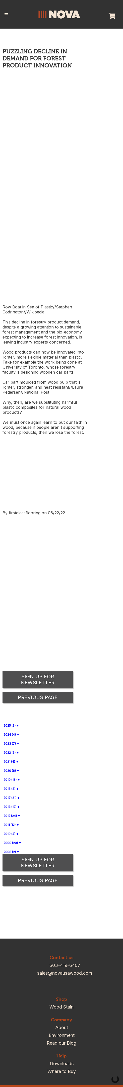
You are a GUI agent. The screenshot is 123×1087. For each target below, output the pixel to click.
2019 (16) (10, 780)
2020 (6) (10, 771)
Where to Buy (61, 1071)
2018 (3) (9, 789)
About (61, 1027)
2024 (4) (10, 734)
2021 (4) (9, 762)
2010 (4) (9, 834)
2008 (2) (10, 852)
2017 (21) (10, 798)
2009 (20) (11, 843)
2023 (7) (10, 743)
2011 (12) (10, 825)
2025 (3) (10, 725)
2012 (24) (10, 816)
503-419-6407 (64, 965)
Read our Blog (61, 1043)
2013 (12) (10, 807)
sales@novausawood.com (64, 973)
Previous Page (37, 880)
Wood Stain (61, 1007)
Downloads (62, 1063)
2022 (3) (10, 753)
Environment (62, 1035)
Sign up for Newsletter (37, 863)
